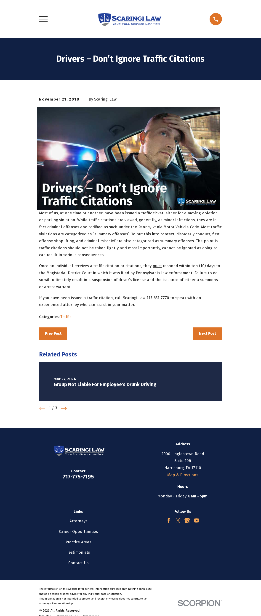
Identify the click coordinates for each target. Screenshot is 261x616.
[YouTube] (196, 520)
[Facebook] (169, 520)
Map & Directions (182, 475)
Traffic (65, 316)
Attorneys (78, 521)
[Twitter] (178, 520)
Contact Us (78, 562)
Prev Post (53, 333)
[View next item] (64, 408)
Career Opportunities (78, 531)
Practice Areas (78, 542)
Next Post (207, 333)
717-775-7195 (78, 476)
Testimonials (78, 552)
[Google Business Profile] (187, 520)
